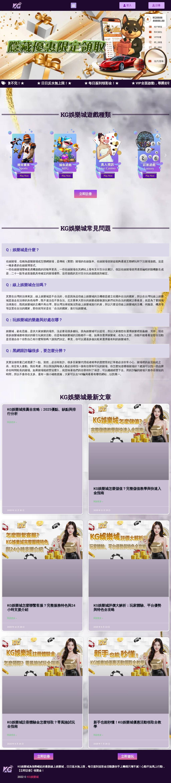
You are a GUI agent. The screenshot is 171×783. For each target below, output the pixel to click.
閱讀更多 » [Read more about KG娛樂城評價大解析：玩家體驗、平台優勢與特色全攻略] (98, 618)
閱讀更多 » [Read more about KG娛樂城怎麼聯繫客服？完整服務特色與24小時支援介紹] (12, 618)
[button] (73, 5)
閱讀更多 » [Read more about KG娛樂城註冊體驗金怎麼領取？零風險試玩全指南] (12, 735)
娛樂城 (35, 776)
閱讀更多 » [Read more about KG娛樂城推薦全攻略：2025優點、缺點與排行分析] (12, 422)
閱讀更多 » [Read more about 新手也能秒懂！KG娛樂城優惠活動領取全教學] (98, 735)
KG (29, 776)
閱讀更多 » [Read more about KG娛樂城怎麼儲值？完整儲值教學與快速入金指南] (98, 501)
